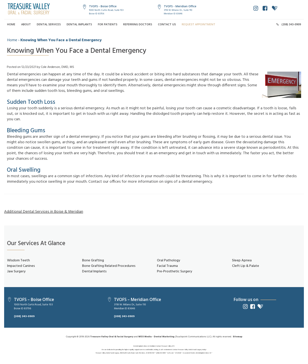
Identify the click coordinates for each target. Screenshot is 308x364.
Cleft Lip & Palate (245, 266)
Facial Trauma (167, 266)
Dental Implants (79, 24)
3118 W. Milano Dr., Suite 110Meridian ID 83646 (178, 12)
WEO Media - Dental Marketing (156, 337)
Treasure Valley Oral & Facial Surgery (111, 337)
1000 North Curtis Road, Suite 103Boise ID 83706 (106, 12)
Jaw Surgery (16, 271)
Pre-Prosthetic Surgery (174, 271)
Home (11, 24)
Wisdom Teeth (18, 260)
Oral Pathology (168, 260)
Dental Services (49, 24)
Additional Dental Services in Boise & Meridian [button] (43, 212)
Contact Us (167, 24)
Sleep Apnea (242, 260)
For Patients (107, 24)
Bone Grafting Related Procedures (108, 266)
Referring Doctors (137, 24)
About (26, 24)
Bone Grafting (93, 260)
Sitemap (237, 337)
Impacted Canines (21, 266)
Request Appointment (198, 24)
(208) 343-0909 (289, 24)
